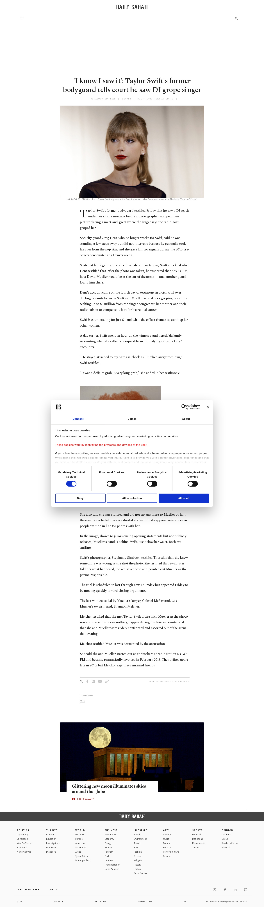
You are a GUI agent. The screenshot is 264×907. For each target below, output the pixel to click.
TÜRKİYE (51, 830)
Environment (140, 838)
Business (111, 830)
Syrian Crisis (81, 856)
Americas (80, 843)
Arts (166, 830)
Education (51, 838)
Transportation (112, 864)
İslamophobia (82, 860)
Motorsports (198, 843)
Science (137, 856)
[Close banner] (207, 407)
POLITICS (23, 830)
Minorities (51, 847)
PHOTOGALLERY (85, 799)
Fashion (138, 851)
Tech (107, 856)
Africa (78, 851)
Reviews (167, 856)
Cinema (167, 834)
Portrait (167, 847)
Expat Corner (140, 873)
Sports (197, 830)
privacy (58, 901)
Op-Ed (225, 838)
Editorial (226, 847)
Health (137, 834)
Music (166, 838)
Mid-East (79, 834)
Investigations (53, 843)
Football (196, 834)
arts (82, 700)
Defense (109, 860)
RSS (186, 901)
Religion (138, 860)
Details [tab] (132, 418)
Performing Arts (171, 851)
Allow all (183, 498)
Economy (109, 838)
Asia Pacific (81, 847)
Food (136, 847)
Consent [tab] (78, 418)
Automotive (111, 834)
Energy (108, 843)
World (80, 830)
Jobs (19, 901)
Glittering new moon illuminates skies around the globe (109, 789)
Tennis (195, 847)
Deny (80, 498)
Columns (226, 834)
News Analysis (24, 851)
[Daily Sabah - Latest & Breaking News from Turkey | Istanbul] (132, 7)
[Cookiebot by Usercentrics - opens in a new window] (184, 407)
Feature (138, 869)
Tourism (109, 851)
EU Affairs (22, 847)
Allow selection (132, 498)
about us (100, 901)
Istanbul (50, 834)
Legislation (22, 838)
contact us (145, 901)
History (137, 864)
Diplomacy (22, 834)
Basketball (197, 838)
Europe (79, 838)
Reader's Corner (230, 843)
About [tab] (186, 418)
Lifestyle (140, 830)
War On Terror (24, 843)
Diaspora (51, 851)
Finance (108, 847)
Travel (137, 843)
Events (166, 843)
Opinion (227, 830)
